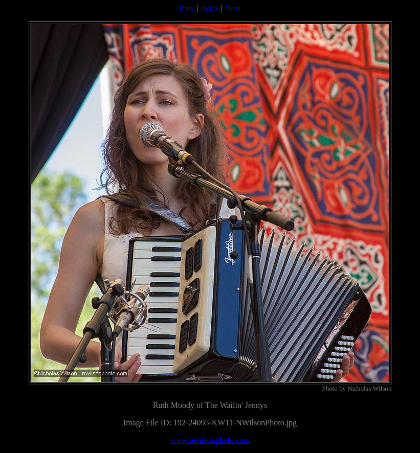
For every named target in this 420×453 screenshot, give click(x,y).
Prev (187, 8)
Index (209, 8)
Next (232, 8)
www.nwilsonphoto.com (210, 440)
